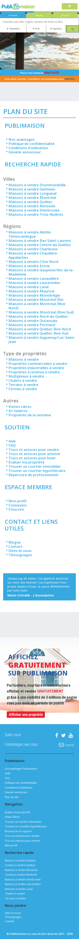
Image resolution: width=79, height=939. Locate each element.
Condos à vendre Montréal (21, 874)
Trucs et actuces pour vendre (22, 836)
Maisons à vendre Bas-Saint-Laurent (39, 240)
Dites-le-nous (20, 550)
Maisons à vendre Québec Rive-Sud (38, 333)
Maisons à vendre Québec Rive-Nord (39, 329)
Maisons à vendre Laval (28, 286)
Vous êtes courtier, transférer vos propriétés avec (40, 79)
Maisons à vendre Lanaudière (33, 278)
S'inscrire (16, 509)
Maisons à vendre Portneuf (31, 324)
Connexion (17, 505)
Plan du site (12, 797)
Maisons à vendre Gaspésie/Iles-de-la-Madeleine (41, 272)
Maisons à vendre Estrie (29, 265)
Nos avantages (21, 139)
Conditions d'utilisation (28, 147)
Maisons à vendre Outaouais (33, 320)
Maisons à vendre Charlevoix (33, 248)
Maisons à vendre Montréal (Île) (35, 299)
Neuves (39, 15)
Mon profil (17, 500)
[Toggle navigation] (70, 6)
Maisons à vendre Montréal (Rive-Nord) (37, 305)
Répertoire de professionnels (33, 474)
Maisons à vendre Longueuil (32, 193)
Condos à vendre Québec (20, 865)
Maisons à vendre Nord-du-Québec (38, 316)
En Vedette (18, 410)
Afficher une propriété (26, 714)
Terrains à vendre (23, 384)
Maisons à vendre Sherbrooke (34, 210)
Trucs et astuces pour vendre (33, 449)
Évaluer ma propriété (26, 462)
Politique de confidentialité (31, 143)
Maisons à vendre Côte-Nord (33, 261)
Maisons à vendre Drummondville (37, 184)
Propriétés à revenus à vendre (34, 372)
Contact (15, 546)
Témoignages (20, 554)
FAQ (12, 445)
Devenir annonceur (24, 152)
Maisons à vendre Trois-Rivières (35, 214)
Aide (12, 441)
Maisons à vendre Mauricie (31, 291)
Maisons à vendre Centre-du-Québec (39, 244)
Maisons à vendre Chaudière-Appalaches (33, 255)
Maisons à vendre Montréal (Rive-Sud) (41, 312)
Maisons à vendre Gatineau (31, 189)
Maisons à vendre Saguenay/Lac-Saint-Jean (41, 339)
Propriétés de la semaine (29, 415)
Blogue (14, 542)
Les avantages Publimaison (21, 768)
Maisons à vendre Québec (30, 201)
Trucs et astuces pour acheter (34, 453)
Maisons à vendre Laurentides (34, 282)
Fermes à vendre (22, 388)
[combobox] (39, 21)
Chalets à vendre (22, 380)
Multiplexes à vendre (26, 376)
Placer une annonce (39, 73)
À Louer (65, 15)
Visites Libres (19, 406)
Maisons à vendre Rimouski (31, 206)
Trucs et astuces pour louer (32, 457)
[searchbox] (39, 21)
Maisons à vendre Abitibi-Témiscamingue (30, 234)
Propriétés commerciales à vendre (37, 363)
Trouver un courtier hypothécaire (37, 470)
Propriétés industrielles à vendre (36, 367)
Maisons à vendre (23, 359)
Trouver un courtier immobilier (34, 466)
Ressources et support (18, 831)
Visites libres (12, 817)
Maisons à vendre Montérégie (34, 295)
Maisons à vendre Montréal (32, 197)
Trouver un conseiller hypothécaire (26, 826)
